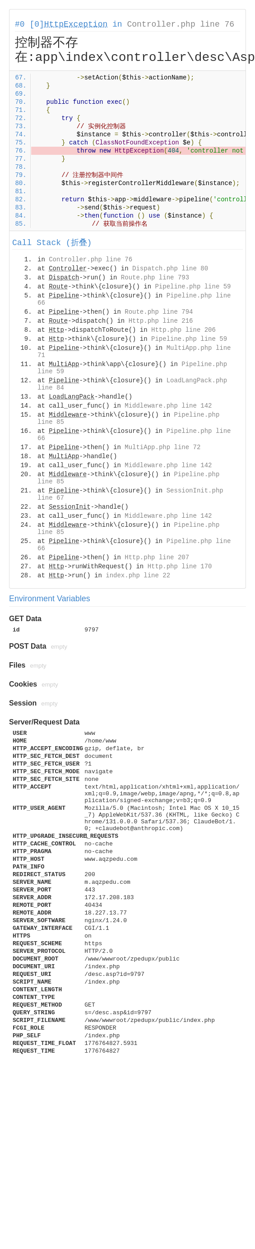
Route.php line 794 (159, 312)
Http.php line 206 (183, 330)
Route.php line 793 (155, 277)
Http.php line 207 (157, 557)
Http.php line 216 (161, 321)
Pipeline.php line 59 (193, 286)
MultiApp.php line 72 (162, 447)
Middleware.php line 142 (168, 405)
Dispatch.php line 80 (170, 268)
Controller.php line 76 (180, 24)
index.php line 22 (138, 575)
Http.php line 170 (180, 566)
